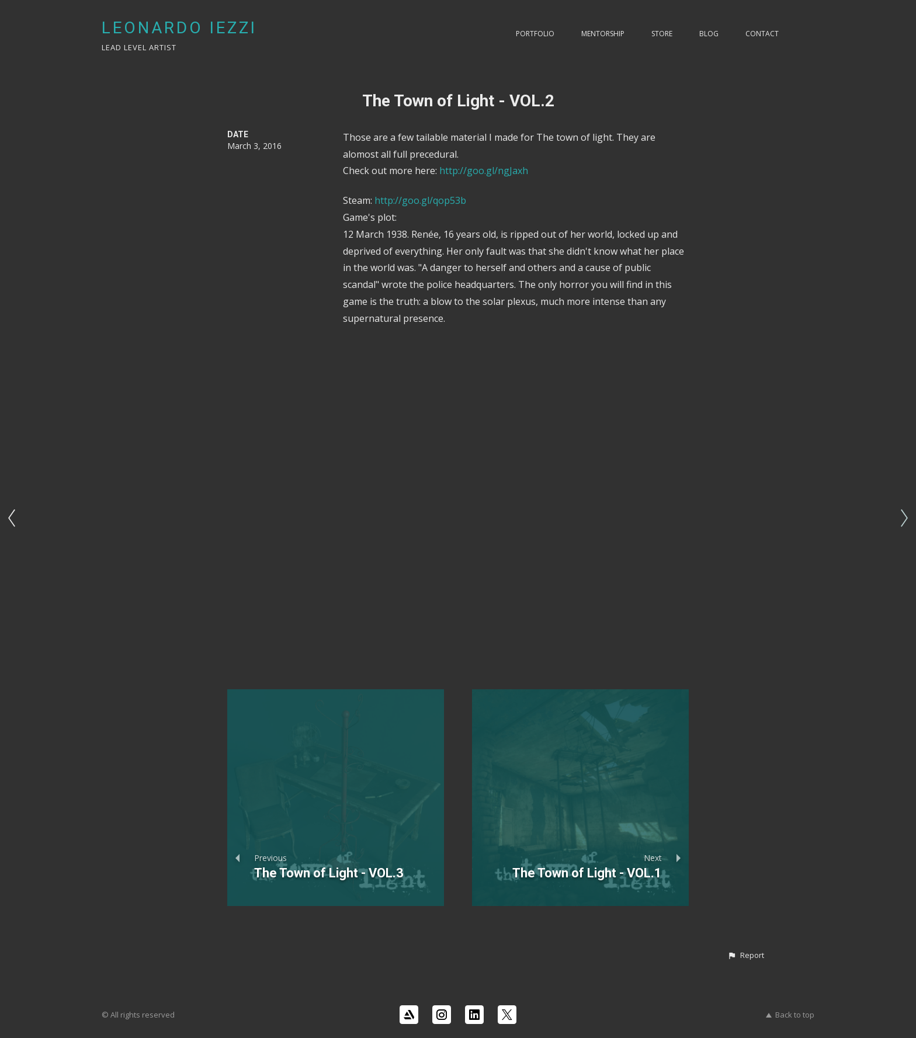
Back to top (790, 1014)
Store (661, 34)
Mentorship (602, 34)
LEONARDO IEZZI (179, 27)
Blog (709, 34)
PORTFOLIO (535, 34)
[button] (746, 956)
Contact (762, 34)
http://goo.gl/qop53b (420, 200)
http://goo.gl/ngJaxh (483, 170)
